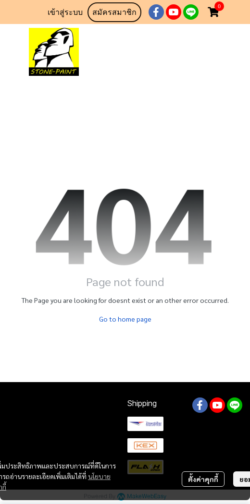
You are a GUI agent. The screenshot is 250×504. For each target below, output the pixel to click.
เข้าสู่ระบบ (65, 12)
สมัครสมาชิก (114, 12)
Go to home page (125, 318)
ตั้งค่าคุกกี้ (203, 479)
